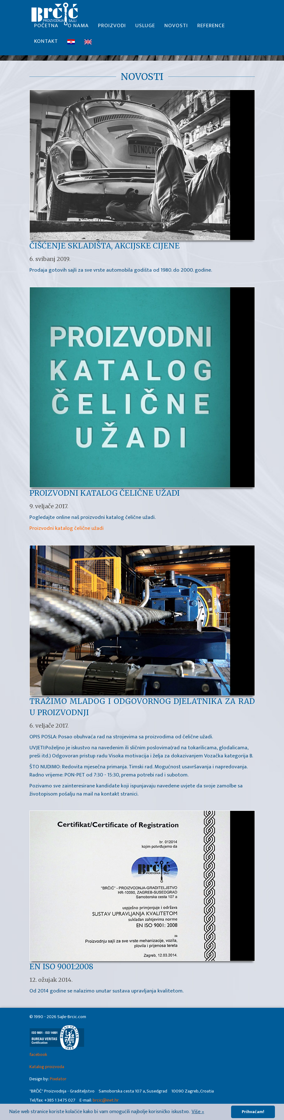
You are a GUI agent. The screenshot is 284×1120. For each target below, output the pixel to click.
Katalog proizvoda (46, 1067)
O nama (78, 28)
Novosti (176, 28)
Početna (46, 28)
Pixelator (58, 1079)
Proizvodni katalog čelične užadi (66, 528)
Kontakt (46, 43)
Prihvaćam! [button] (253, 1112)
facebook (38, 1054)
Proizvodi (112, 28)
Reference (211, 28)
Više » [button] (198, 1111)
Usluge (145, 28)
